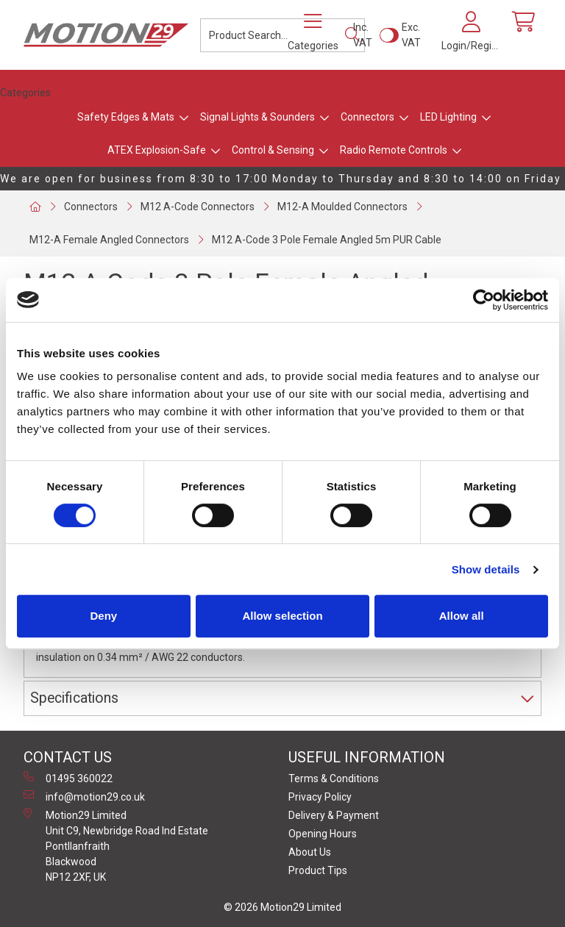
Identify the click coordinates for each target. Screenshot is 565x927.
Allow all (461, 615)
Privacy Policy (320, 797)
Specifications (74, 698)
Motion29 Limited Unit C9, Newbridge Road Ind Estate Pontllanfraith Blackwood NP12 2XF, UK (116, 845)
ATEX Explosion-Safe (156, 150)
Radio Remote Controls (393, 150)
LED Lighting (448, 117)
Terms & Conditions (333, 778)
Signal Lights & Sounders (257, 117)
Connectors (367, 117)
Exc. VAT (411, 35)
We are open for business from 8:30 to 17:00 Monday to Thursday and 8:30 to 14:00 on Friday (280, 179)
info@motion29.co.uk (84, 796)
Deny (103, 615)
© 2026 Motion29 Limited (282, 907)
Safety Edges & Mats (125, 117)
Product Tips (317, 870)
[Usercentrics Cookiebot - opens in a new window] (483, 300)
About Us (309, 852)
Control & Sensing (273, 150)
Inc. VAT (362, 35)
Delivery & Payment (333, 815)
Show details (486, 569)
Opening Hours (322, 834)
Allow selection (282, 615)
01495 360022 (68, 777)
